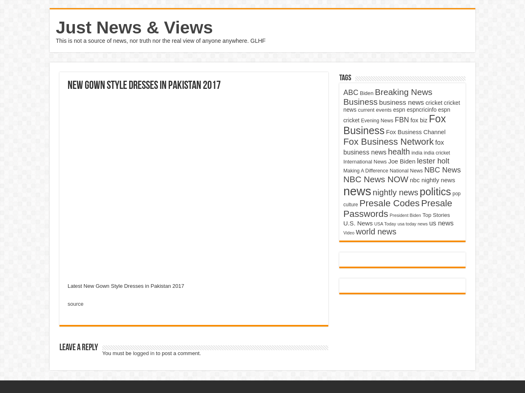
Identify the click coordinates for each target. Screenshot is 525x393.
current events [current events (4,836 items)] (375, 110)
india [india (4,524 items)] (416, 153)
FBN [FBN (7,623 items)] (402, 120)
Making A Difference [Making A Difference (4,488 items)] (365, 171)
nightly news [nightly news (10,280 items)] (395, 192)
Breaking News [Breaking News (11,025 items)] (404, 92)
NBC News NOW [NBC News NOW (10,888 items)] (376, 179)
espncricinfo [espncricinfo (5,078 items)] (422, 110)
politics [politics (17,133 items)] (435, 191)
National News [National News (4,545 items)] (406, 171)
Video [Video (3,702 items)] (348, 232)
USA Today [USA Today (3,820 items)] (385, 223)
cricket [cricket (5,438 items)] (434, 102)
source (75, 304)
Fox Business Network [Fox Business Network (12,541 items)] (388, 142)
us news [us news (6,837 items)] (441, 223)
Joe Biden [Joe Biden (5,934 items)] (401, 161)
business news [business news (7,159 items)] (401, 102)
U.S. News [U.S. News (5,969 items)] (358, 223)
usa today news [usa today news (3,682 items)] (413, 223)
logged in (143, 353)
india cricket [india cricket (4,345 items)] (437, 153)
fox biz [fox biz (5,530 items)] (419, 120)
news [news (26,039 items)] (357, 191)
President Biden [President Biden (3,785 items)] (405, 215)
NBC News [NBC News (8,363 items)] (442, 170)
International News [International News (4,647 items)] (365, 162)
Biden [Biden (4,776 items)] (366, 93)
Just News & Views (134, 27)
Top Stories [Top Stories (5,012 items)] (436, 215)
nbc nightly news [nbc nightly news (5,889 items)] (432, 180)
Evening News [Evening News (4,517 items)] (377, 121)
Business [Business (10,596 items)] (360, 101)
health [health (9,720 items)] (399, 151)
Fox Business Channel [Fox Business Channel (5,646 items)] (416, 132)
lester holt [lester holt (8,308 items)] (433, 161)
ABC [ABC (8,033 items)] (350, 92)
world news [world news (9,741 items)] (376, 231)
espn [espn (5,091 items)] (399, 110)
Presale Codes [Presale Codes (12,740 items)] (390, 203)
